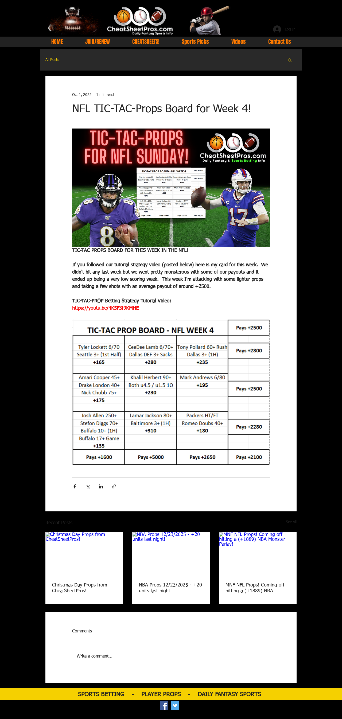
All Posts (52, 60)
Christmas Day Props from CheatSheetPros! (79, 588)
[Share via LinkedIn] (100, 486)
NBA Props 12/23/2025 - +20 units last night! (170, 588)
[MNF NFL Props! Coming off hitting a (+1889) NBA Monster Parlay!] (257, 554)
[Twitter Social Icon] (175, 705)
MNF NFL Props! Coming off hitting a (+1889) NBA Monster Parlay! (255, 588)
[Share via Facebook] (74, 486)
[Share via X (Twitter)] (87, 486)
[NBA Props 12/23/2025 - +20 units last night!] (171, 554)
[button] (289, 60)
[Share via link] (113, 486)
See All (291, 522)
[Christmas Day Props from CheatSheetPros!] (84, 554)
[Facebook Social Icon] (164, 705)
